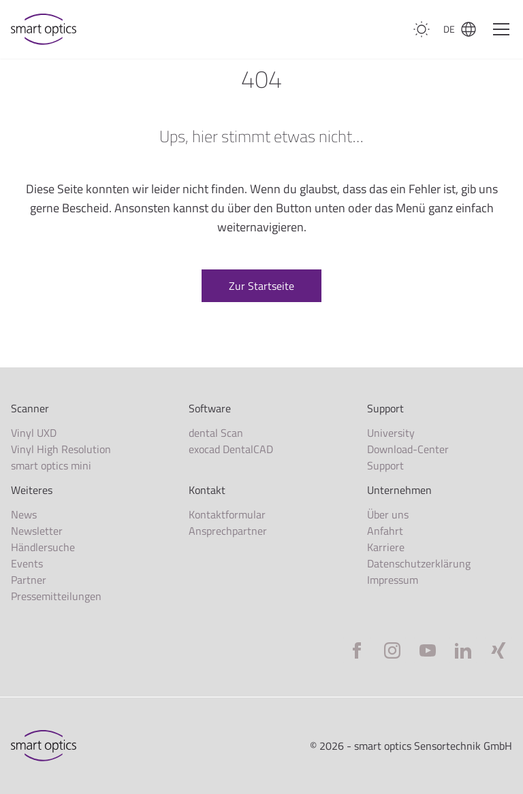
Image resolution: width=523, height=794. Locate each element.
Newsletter (37, 531)
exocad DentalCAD (231, 449)
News (24, 514)
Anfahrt (385, 531)
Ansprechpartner (228, 531)
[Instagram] (392, 650)
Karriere (386, 547)
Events (27, 563)
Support (385, 465)
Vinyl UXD (34, 433)
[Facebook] (356, 650)
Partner (28, 580)
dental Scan (216, 433)
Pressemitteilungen (56, 596)
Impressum (392, 580)
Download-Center (408, 449)
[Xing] (498, 650)
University (391, 433)
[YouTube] (427, 650)
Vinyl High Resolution (61, 449)
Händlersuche (43, 547)
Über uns (388, 514)
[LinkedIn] (463, 650)
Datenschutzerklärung (419, 563)
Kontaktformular (227, 514)
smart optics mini (51, 465)
